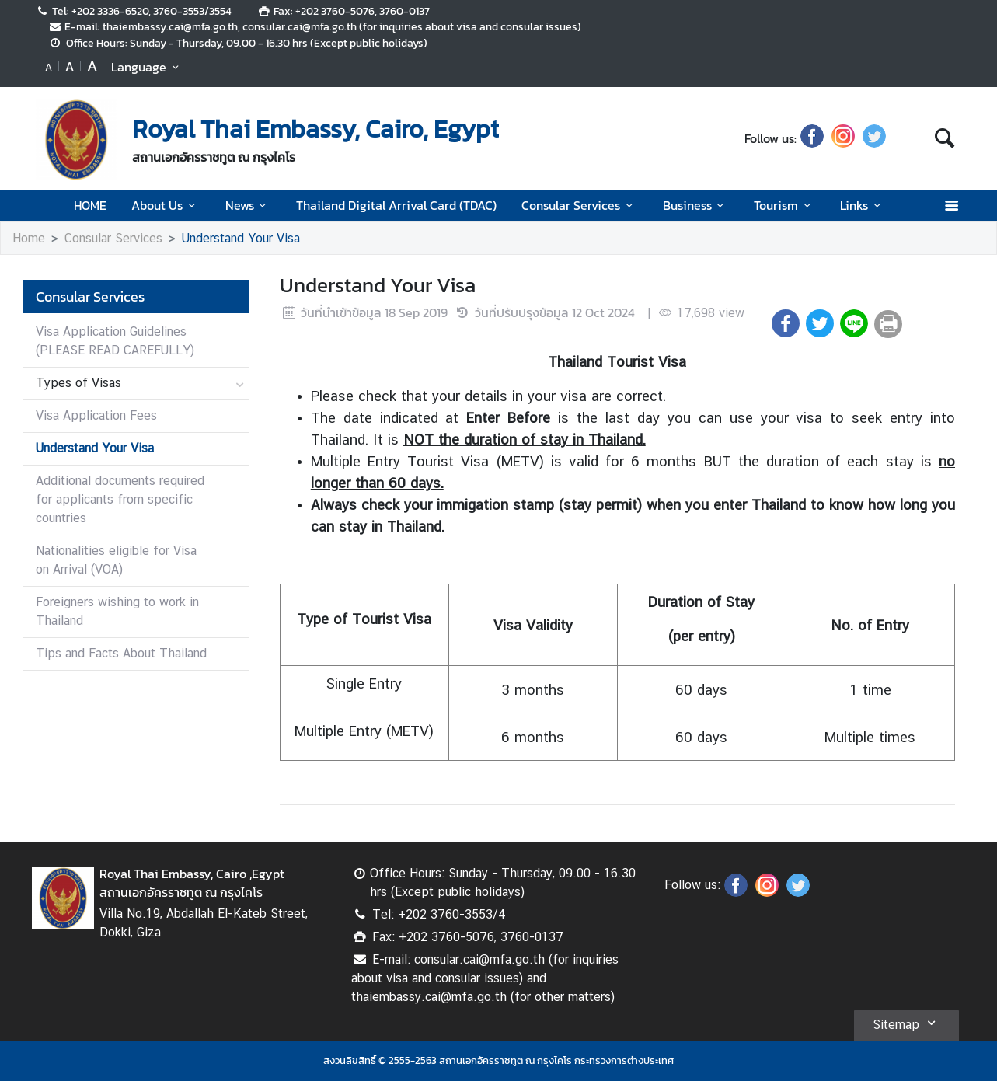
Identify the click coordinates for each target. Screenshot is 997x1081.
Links (862, 205)
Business (696, 205)
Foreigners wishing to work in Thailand (117, 611)
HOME (90, 205)
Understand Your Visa (241, 238)
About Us (165, 205)
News (248, 205)
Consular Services (579, 205)
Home (28, 238)
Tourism (784, 205)
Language (147, 67)
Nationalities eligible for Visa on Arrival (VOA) (116, 560)
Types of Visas (78, 382)
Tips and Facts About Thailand (121, 653)
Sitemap (906, 1022)
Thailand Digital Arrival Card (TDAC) (396, 205)
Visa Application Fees (96, 415)
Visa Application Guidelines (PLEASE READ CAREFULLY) (115, 340)
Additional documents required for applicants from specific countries (120, 499)
